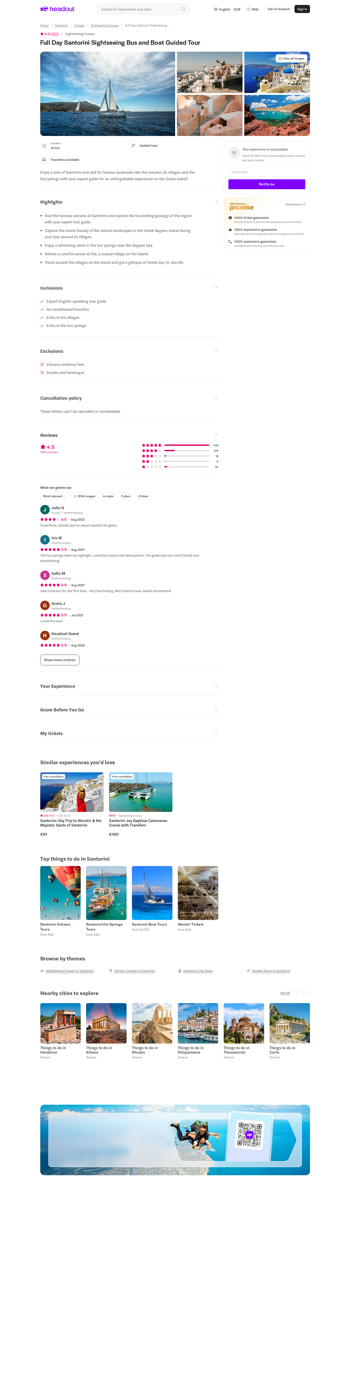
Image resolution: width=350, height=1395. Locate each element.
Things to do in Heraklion (53, 1049)
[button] (279, 9)
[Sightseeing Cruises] (105, 25)
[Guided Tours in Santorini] (268, 971)
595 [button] (54, 33)
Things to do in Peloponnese (191, 1049)
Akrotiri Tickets (191, 924)
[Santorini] (61, 25)
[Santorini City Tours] (195, 971)
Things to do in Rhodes (145, 1049)
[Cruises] (79, 25)
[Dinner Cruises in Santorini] (132, 971)
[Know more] (295, 204)
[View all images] (291, 58)
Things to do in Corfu (282, 1049)
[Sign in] (302, 9)
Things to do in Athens (99, 1049)
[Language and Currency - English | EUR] (227, 8)
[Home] (44, 25)
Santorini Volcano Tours (55, 927)
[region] (175, 804)
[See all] (285, 993)
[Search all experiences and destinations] (143, 9)
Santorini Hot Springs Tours (104, 927)
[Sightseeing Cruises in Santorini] (67, 971)
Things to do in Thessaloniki (237, 1049)
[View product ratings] (49, 33)
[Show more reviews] (59, 660)
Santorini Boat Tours (149, 924)
